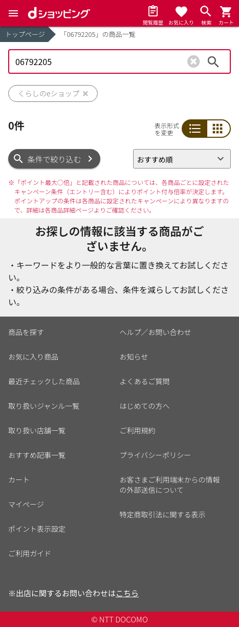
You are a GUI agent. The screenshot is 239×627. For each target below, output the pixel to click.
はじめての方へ (145, 406)
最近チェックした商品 (44, 381)
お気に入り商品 (33, 356)
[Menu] (13, 13)
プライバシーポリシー (155, 455)
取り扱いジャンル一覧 (43, 406)
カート (19, 479)
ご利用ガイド (29, 553)
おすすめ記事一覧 (37, 455)
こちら (127, 593)
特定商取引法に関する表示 (163, 514)
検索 (213, 61)
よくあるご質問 (145, 381)
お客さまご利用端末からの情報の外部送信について (170, 484)
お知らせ (134, 356)
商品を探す (26, 332)
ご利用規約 (138, 430)
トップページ (25, 34)
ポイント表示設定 (37, 529)
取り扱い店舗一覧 (37, 430)
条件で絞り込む (54, 159)
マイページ (26, 504)
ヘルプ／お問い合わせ (155, 332)
